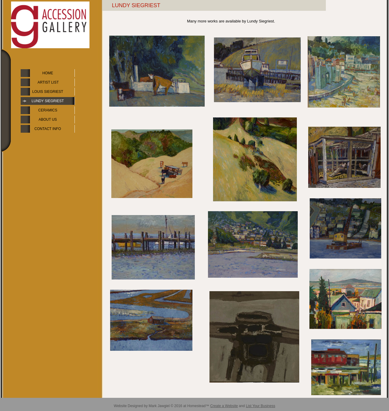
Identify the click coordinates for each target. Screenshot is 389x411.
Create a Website (224, 406)
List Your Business (260, 406)
